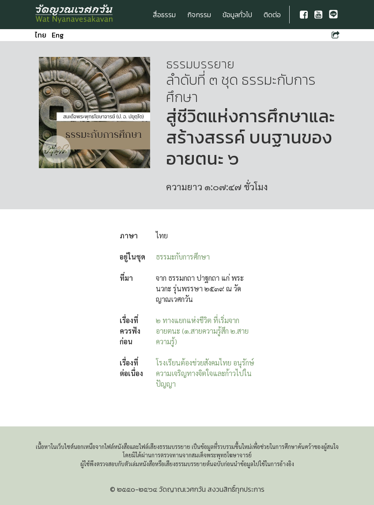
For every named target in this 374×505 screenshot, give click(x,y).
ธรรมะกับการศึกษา (183, 256)
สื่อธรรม (164, 14)
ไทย (40, 35)
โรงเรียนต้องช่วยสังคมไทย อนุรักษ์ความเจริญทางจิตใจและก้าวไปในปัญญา (205, 373)
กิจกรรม (199, 14)
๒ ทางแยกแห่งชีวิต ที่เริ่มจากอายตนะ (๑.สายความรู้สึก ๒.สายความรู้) (202, 331)
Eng (58, 35)
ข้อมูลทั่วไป (237, 14)
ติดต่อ (272, 14)
